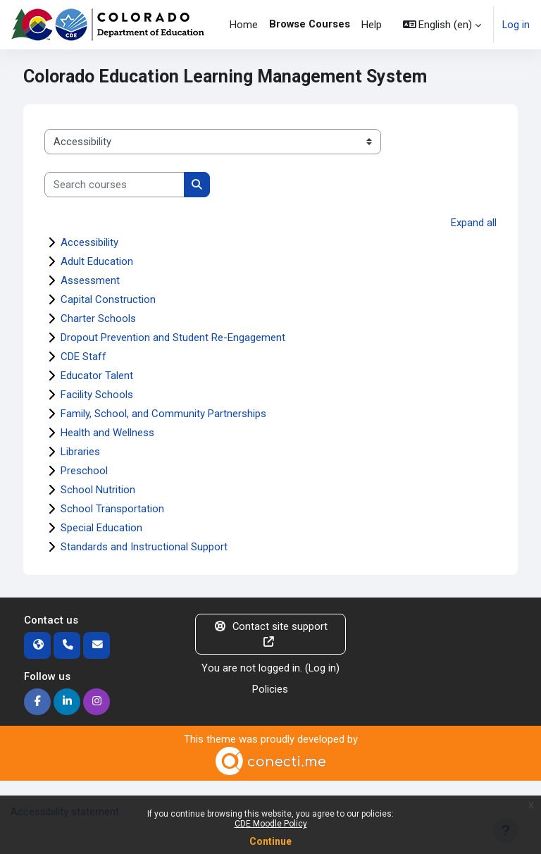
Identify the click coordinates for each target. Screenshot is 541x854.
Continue (270, 841)
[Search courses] (114, 184)
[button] (442, 24)
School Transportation (112, 508)
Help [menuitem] (371, 24)
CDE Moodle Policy (271, 824)
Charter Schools (98, 318)
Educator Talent (97, 375)
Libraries (80, 451)
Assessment (90, 280)
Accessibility (89, 242)
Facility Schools (97, 394)
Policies (270, 689)
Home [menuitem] (244, 24)
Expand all (474, 222)
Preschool (84, 470)
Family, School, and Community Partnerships (163, 413)
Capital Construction (108, 299)
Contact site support (270, 634)
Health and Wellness (107, 432)
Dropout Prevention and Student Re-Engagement (173, 337)
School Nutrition (98, 489)
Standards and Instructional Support (144, 546)
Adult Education (97, 261)
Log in (516, 24)
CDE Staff (83, 356)
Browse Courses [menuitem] (309, 24)
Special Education (101, 527)
